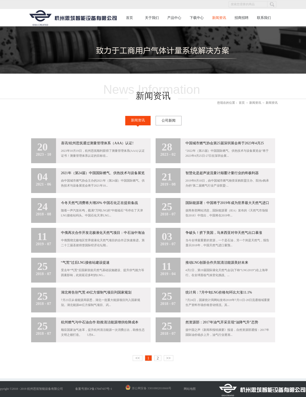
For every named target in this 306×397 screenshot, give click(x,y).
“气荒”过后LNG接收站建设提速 (85, 262)
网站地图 (189, 389)
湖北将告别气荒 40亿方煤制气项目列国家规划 (96, 292)
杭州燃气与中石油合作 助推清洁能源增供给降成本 (100, 322)
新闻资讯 (255, 102)
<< (137, 358)
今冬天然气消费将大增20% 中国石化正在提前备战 (99, 203)
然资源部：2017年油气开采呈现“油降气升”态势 (221, 322)
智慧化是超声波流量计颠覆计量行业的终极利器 (222, 173)
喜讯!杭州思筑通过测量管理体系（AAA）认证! (97, 143)
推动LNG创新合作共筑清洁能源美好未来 (216, 262)
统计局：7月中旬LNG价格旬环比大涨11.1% (218, 292)
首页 (129, 18)
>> (168, 358)
